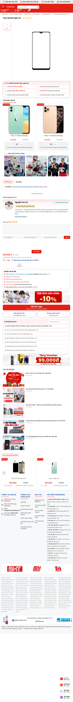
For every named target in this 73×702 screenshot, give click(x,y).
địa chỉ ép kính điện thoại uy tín (26, 187)
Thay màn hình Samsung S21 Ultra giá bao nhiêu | (50, 589)
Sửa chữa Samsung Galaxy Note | (65, 594)
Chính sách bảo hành (27, 509)
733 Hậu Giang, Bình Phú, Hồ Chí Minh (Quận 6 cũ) (19, 334)
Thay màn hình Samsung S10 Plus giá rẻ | (50, 592)
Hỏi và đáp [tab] (18, 182)
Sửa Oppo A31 (46, 14)
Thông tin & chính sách (25, 496)
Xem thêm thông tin (20, 217)
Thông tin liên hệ (8, 495)
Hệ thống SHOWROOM (56, 495)
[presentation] (17, 244)
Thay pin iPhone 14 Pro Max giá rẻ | (7, 607)
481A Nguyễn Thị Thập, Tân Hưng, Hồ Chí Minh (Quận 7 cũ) (22, 338)
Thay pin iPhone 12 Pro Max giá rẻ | (7, 602)
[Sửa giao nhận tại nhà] (53, 314)
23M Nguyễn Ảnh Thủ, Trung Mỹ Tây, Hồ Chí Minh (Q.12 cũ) (22, 346)
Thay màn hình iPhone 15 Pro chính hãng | (22, 585)
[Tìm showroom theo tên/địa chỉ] (58, 321)
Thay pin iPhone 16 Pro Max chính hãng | (7, 587)
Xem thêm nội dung (36, 193)
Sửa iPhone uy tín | (63, 579)
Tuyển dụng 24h (25, 505)
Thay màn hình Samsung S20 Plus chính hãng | (50, 604)
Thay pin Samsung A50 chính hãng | (50, 585)
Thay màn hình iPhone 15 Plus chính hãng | (22, 581)
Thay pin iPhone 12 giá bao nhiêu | (7, 596)
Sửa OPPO (27, 14)
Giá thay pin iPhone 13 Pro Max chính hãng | (22, 604)
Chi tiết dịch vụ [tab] (8, 182)
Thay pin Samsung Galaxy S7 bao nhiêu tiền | (50, 581)
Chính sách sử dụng (26, 518)
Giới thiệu (23, 502)
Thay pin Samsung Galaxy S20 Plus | (22, 594)
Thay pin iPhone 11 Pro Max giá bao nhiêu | (7, 592)
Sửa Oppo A (36, 14)
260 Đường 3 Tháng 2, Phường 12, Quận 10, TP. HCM (58, 502)
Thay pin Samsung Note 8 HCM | (36, 590)
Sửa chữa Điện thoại (16, 14)
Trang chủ (5, 14)
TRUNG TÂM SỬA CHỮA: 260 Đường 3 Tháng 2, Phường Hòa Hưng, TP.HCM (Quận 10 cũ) (29, 326)
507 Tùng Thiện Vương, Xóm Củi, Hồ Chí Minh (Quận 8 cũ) (21, 342)
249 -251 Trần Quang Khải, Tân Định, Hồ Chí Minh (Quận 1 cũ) (22, 330)
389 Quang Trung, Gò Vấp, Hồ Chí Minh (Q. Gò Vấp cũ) (20, 350)
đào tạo (38, 495)
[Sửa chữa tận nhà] (19, 314)
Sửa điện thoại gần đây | (65, 578)
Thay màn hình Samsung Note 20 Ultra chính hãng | (50, 596)
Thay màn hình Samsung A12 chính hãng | (50, 600)
